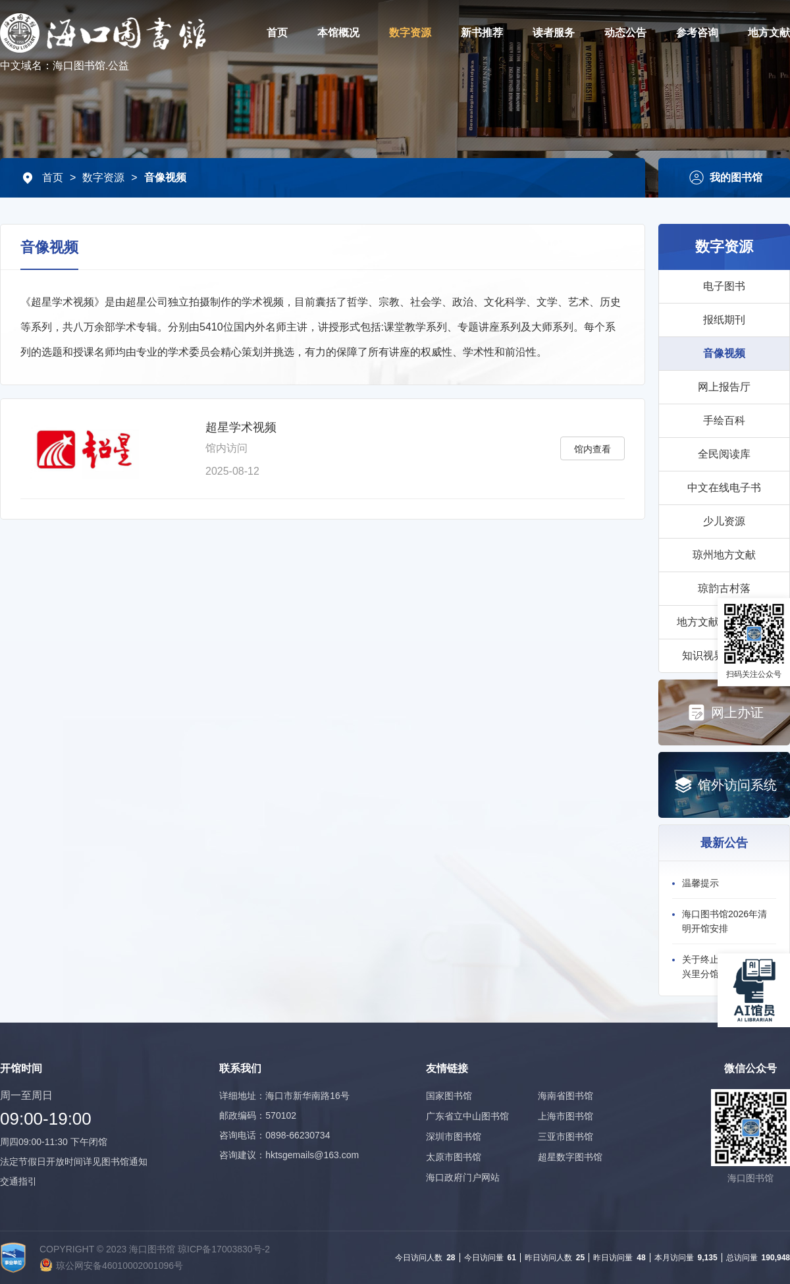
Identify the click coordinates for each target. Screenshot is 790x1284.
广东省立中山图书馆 (467, 1116)
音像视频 (165, 177)
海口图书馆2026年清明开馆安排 (724, 921)
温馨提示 (700, 883)
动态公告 (625, 32)
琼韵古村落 (724, 588)
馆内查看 (592, 449)
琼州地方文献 (724, 554)
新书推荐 (482, 32)
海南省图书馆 (565, 1095)
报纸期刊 (724, 319)
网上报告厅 (724, 386)
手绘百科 (724, 420)
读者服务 (554, 32)
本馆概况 (338, 32)
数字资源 (410, 32)
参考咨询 (697, 32)
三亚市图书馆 (565, 1136)
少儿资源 (724, 521)
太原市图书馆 (453, 1157)
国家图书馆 (449, 1095)
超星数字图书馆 (570, 1157)
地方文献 (769, 32)
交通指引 (18, 1181)
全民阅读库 (724, 454)
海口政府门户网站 (463, 1177)
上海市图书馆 (565, 1116)
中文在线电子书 (724, 487)
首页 (277, 32)
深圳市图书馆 (453, 1136)
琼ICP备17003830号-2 (224, 1249)
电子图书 (724, 286)
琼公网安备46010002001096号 (119, 1265)
